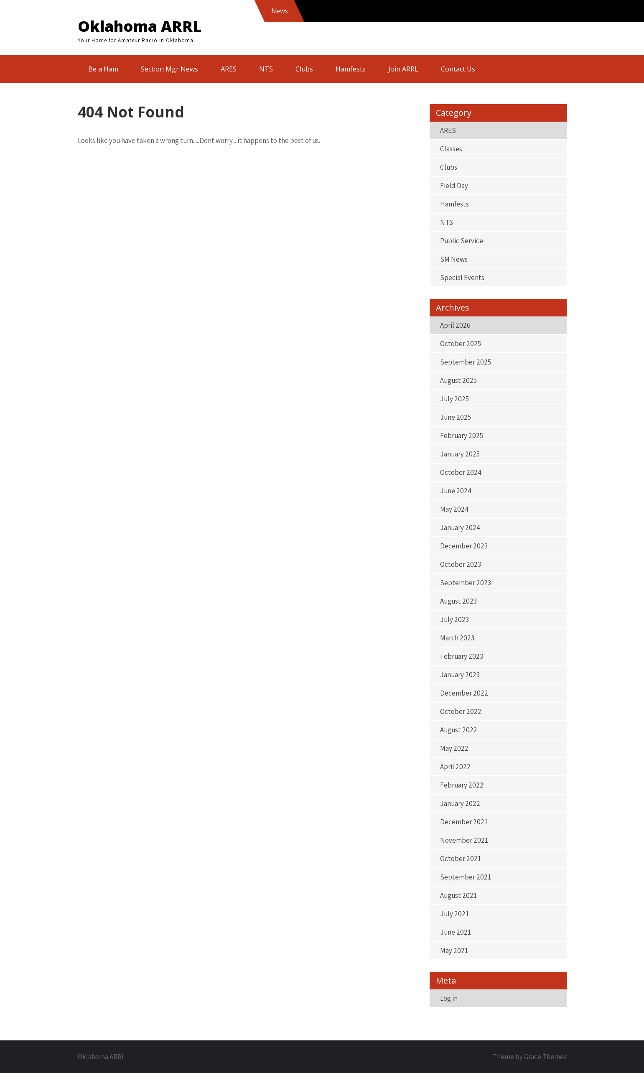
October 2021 (460, 858)
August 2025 (458, 380)
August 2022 (458, 729)
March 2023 (457, 637)
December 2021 (464, 821)
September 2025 (465, 362)
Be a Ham (103, 69)
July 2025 (454, 398)
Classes (451, 148)
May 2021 (454, 950)
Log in (449, 998)
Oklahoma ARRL (139, 26)
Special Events (462, 277)
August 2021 (458, 895)
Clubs (304, 69)
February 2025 (461, 435)
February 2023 (461, 656)
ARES (229, 69)
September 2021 (465, 877)
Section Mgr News (169, 69)
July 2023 (454, 619)
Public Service (461, 240)
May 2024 (454, 509)
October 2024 (460, 472)
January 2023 (460, 674)
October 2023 (460, 564)
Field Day (454, 185)
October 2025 (460, 343)
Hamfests (351, 69)
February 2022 (462, 785)
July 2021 (454, 913)
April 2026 (455, 325)
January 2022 (460, 803)
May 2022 (454, 748)
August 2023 (458, 601)
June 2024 (455, 490)
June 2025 (455, 417)
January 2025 (460, 454)
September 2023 (465, 582)
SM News (454, 259)
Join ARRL (403, 69)
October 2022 (460, 711)
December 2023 (464, 546)
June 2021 (455, 932)
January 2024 (460, 527)
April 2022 (455, 766)
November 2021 (464, 840)
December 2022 (464, 693)
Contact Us (458, 69)
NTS (266, 69)
